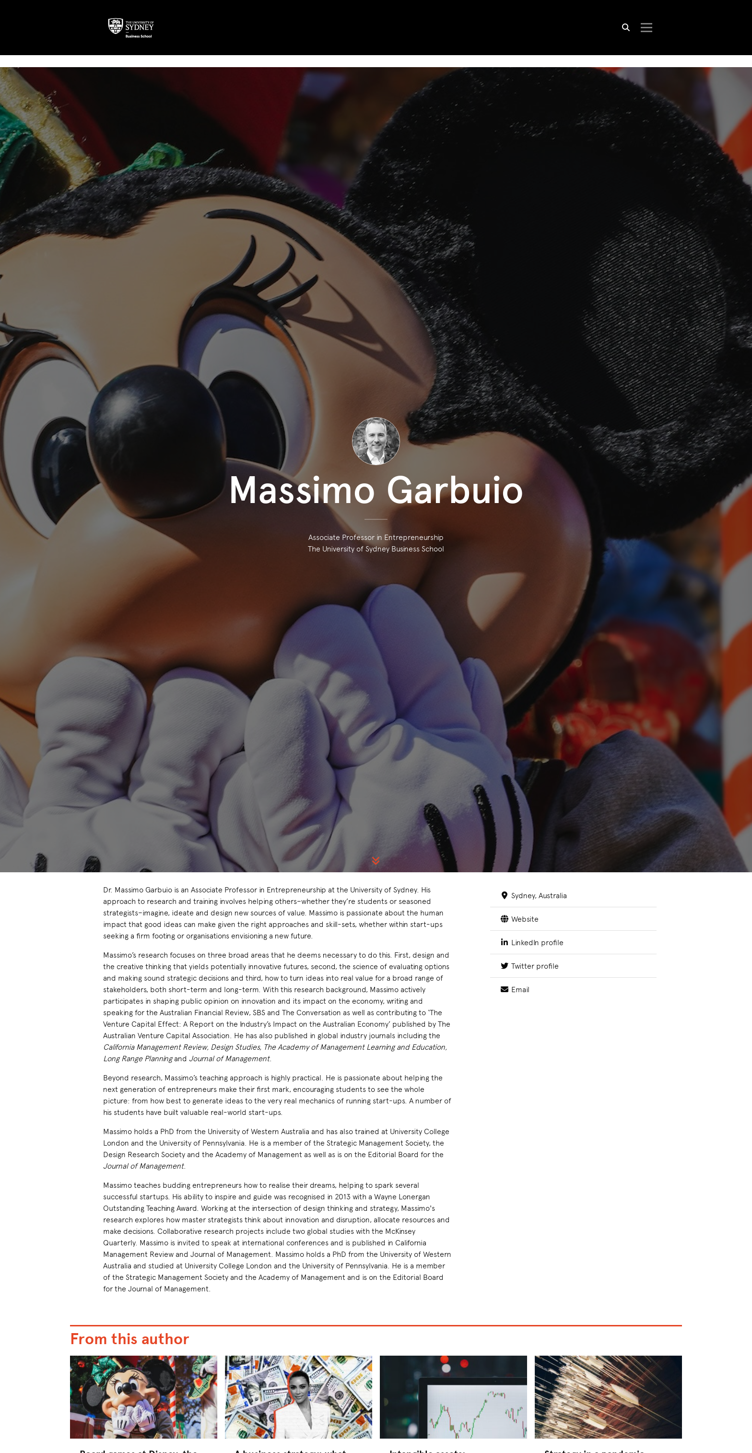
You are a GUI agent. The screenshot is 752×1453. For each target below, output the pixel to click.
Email (514, 1128)
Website (519, 1057)
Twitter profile (529, 1104)
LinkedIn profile (532, 1081)
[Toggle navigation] (645, 28)
